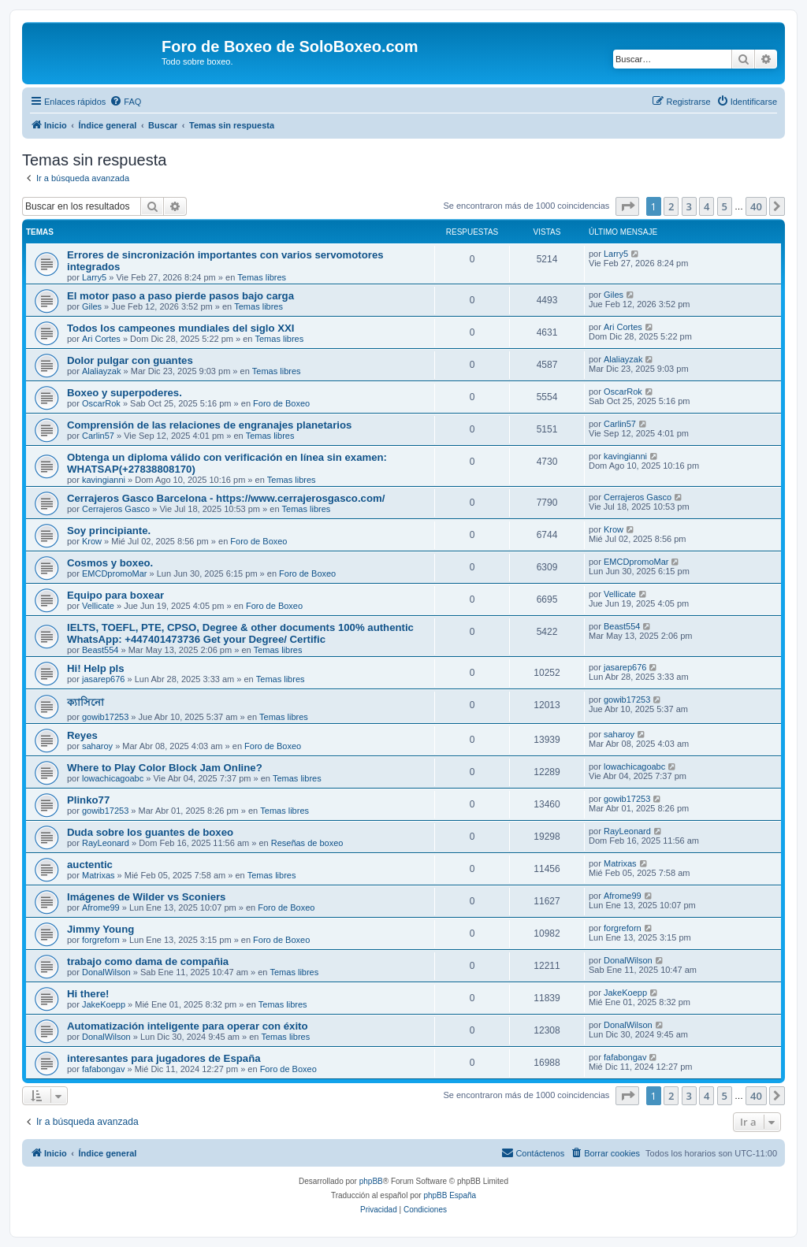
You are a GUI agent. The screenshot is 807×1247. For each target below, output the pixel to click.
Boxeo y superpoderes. (124, 393)
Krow (92, 541)
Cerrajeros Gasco (116, 509)
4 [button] (706, 206)
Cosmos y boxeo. (110, 563)
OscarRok (101, 403)
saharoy (97, 746)
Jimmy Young (100, 929)
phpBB (371, 1181)
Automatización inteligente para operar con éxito (187, 1026)
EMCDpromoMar (114, 573)
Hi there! (88, 994)
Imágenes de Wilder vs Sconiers (146, 897)
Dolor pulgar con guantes (130, 360)
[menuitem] (125, 101)
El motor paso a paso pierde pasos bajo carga (180, 296)
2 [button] (671, 206)
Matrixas (98, 875)
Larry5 (94, 277)
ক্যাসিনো (85, 702)
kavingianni (103, 479)
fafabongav (103, 1069)
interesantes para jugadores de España (164, 1058)
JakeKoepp (103, 1004)
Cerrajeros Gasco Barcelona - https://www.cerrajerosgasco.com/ (226, 498)
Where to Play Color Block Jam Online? (164, 768)
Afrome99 (101, 907)
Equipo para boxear (115, 595)
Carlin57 (98, 435)
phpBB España (449, 1195)
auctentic (90, 864)
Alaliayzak (101, 371)
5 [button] (724, 206)
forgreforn (101, 940)
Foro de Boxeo (281, 403)
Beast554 (100, 650)
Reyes (82, 735)
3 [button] (689, 206)
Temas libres (261, 277)
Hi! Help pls (96, 668)
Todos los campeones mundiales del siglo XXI (180, 328)
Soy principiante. (109, 530)
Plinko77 (88, 800)
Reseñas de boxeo (307, 843)
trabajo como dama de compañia (148, 961)
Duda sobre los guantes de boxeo (150, 832)
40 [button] (756, 206)
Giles (92, 306)
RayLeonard (105, 843)
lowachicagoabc (112, 778)
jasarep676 (103, 679)
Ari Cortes (101, 338)
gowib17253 (105, 717)
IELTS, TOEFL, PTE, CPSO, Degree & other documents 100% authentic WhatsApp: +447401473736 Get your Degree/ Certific (240, 633)
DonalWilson (106, 972)
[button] (627, 206)
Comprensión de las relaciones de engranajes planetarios (209, 425)
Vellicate (98, 606)
